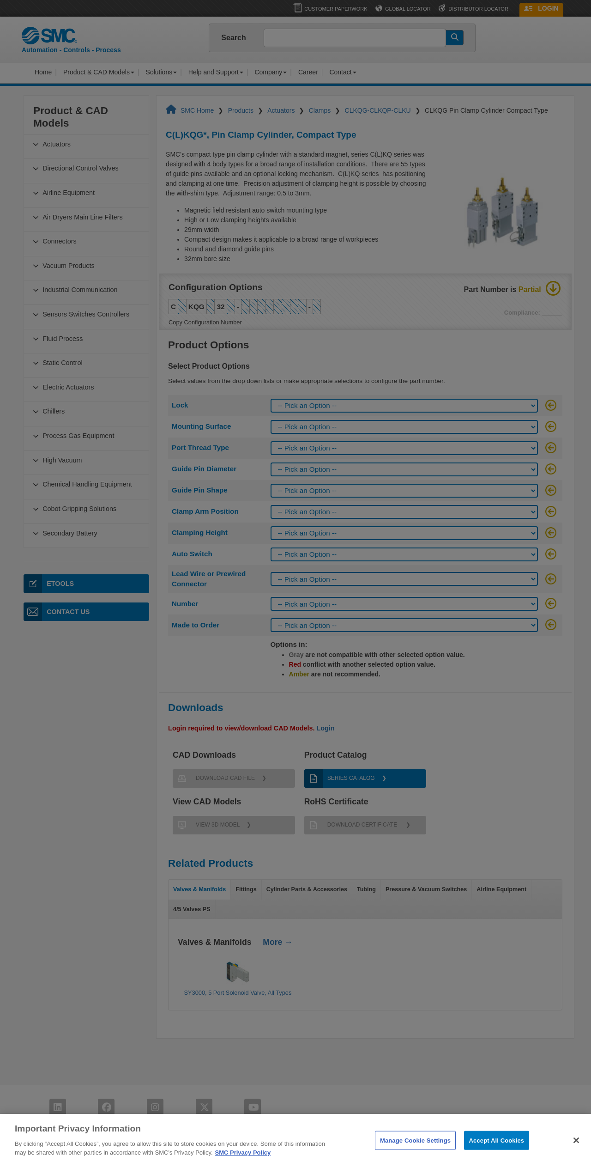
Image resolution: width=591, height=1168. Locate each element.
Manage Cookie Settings (415, 1149)
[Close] (576, 1150)
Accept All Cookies (497, 1149)
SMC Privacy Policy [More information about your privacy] (243, 1162)
